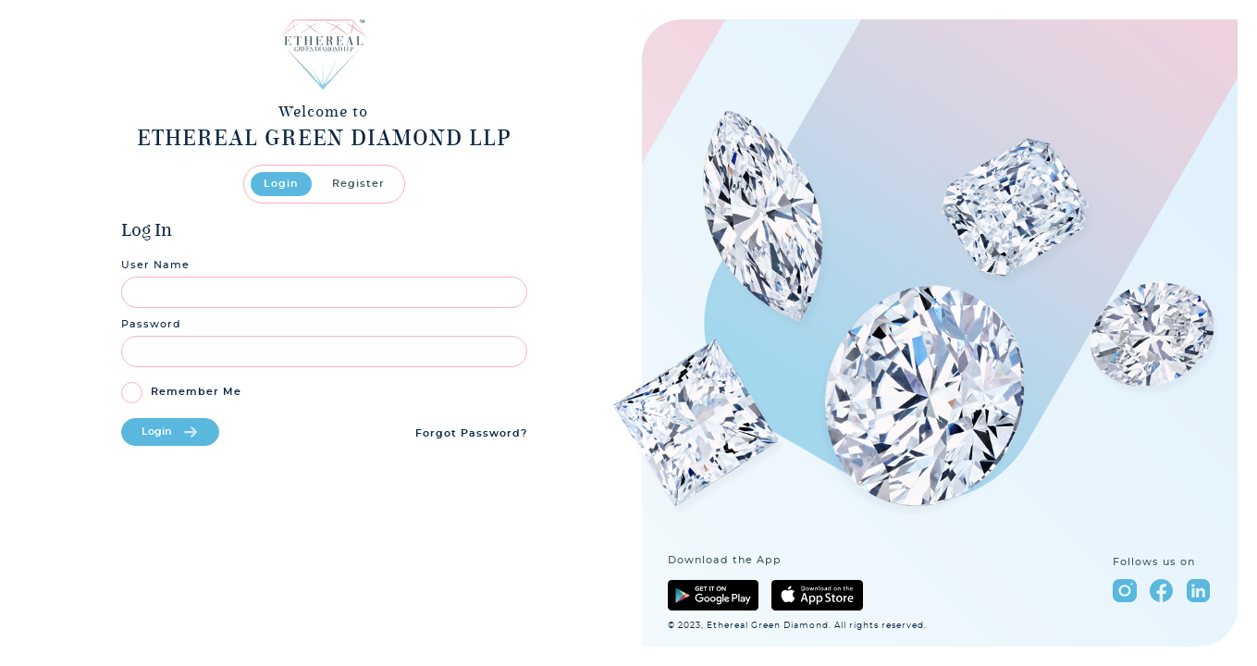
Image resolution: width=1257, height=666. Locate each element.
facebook (1161, 590)
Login (281, 184)
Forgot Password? (471, 433)
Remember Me (196, 392)
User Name (155, 265)
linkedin (1198, 590)
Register (358, 184)
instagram (1124, 590)
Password (151, 324)
